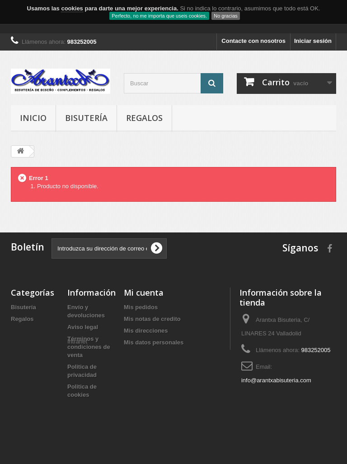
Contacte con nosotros (253, 40)
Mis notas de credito (152, 319)
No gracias (226, 16)
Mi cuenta (144, 292)
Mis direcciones (146, 330)
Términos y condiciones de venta (88, 346)
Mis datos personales (153, 342)
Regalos (144, 117)
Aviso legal (82, 327)
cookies (72, 8)
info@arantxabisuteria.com (276, 380)
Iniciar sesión (313, 40)
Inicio (33, 117)
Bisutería (86, 117)
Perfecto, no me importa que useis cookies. (159, 16)
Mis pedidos (141, 307)
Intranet (77, 410)
